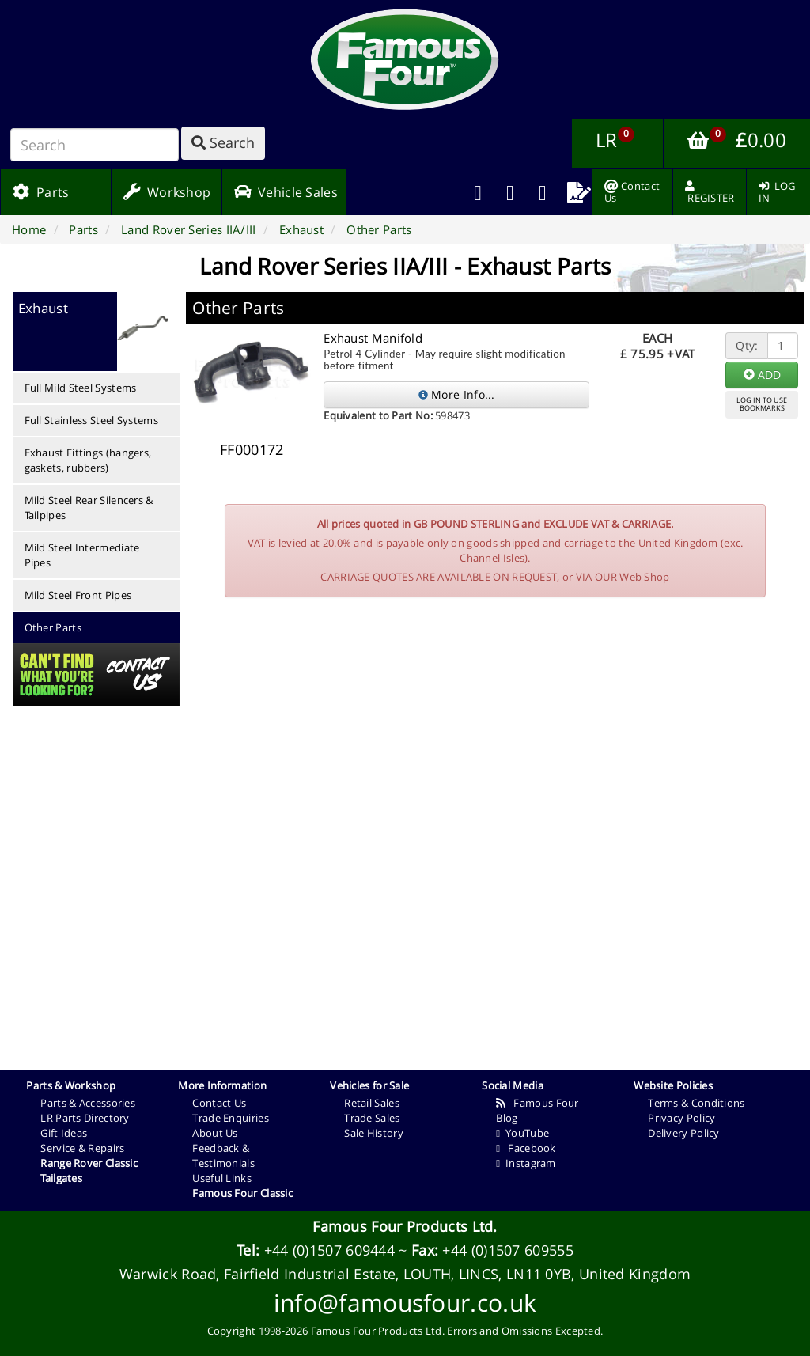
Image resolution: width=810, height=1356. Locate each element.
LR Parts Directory (84, 1118)
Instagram (525, 1163)
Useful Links (222, 1178)
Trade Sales (371, 1118)
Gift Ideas (63, 1133)
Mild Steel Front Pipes (78, 595)
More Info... (456, 394)
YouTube (522, 1133)
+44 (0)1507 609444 (329, 1249)
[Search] (94, 144)
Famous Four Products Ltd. (405, 1226)
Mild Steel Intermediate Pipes (82, 555)
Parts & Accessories (87, 1103)
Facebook (525, 1148)
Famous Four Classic (242, 1193)
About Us (214, 1133)
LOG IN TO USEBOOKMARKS (761, 404)
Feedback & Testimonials (223, 1155)
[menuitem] (510, 192)
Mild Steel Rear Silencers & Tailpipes (89, 507)
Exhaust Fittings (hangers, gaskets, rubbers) (88, 460)
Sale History (373, 1133)
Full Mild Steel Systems (81, 388)
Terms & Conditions (696, 1103)
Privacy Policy (681, 1118)
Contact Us (219, 1103)
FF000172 (251, 449)
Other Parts (53, 627)
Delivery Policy (684, 1133)
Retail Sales (371, 1103)
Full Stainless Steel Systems (91, 420)
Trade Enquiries (230, 1118)
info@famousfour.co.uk (405, 1302)
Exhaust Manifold (373, 338)
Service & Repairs (82, 1148)
